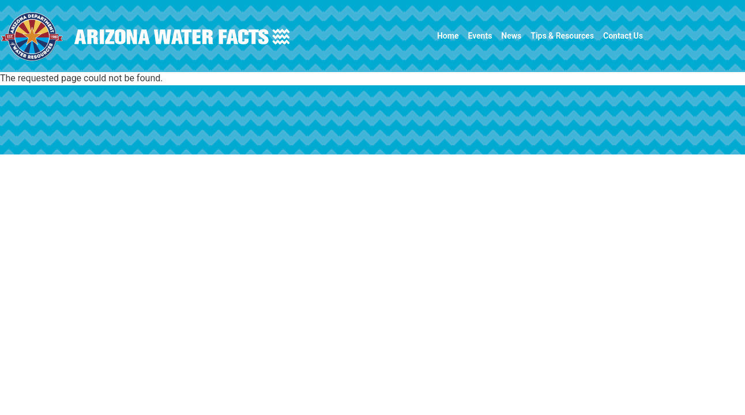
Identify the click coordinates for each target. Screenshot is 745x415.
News (511, 35)
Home (448, 35)
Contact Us (623, 35)
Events (480, 35)
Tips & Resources (562, 35)
